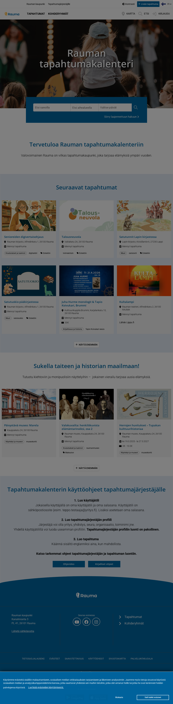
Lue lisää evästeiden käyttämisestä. (46, 687)
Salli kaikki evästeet (153, 697)
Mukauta (119, 697)
